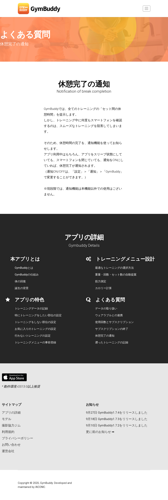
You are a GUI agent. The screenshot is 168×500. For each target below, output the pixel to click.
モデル (6, 419)
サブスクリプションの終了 (111, 329)
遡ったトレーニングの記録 (111, 342)
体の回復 (20, 281)
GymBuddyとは (24, 267)
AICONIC (40, 487)
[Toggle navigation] (146, 9)
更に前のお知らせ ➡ (100, 432)
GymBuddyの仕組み (27, 274)
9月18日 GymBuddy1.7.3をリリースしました (116, 419)
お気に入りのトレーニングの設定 (35, 329)
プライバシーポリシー (17, 438)
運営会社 (8, 451)
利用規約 (8, 432)
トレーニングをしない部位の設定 (35, 322)
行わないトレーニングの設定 (33, 335)
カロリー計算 (103, 288)
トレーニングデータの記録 (31, 308)
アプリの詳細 (11, 412)
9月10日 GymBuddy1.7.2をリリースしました (116, 425)
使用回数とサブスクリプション (114, 322)
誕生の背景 (22, 288)
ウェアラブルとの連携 (109, 315)
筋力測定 (100, 281)
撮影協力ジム (11, 425)
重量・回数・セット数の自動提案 (116, 274)
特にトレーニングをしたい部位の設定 (38, 315)
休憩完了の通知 (104, 335)
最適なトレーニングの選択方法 (114, 267)
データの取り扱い (106, 308)
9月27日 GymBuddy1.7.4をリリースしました (116, 412)
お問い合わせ (11, 444)
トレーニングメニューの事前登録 (35, 342)
